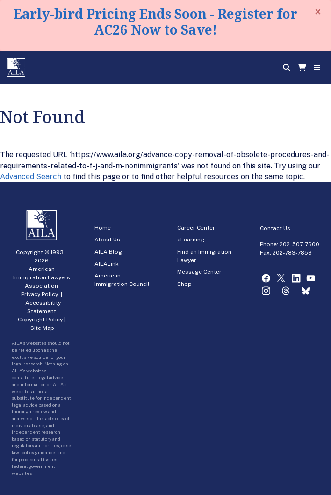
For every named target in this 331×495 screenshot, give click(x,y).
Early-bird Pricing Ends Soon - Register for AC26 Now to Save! (155, 21)
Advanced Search (30, 176)
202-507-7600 (299, 244)
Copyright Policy (40, 319)
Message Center (199, 272)
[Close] (318, 11)
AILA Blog (108, 251)
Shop (184, 284)
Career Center (196, 228)
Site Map (42, 328)
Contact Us (275, 228)
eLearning (190, 239)
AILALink (106, 264)
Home (102, 228)
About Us (107, 239)
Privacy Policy (39, 294)
